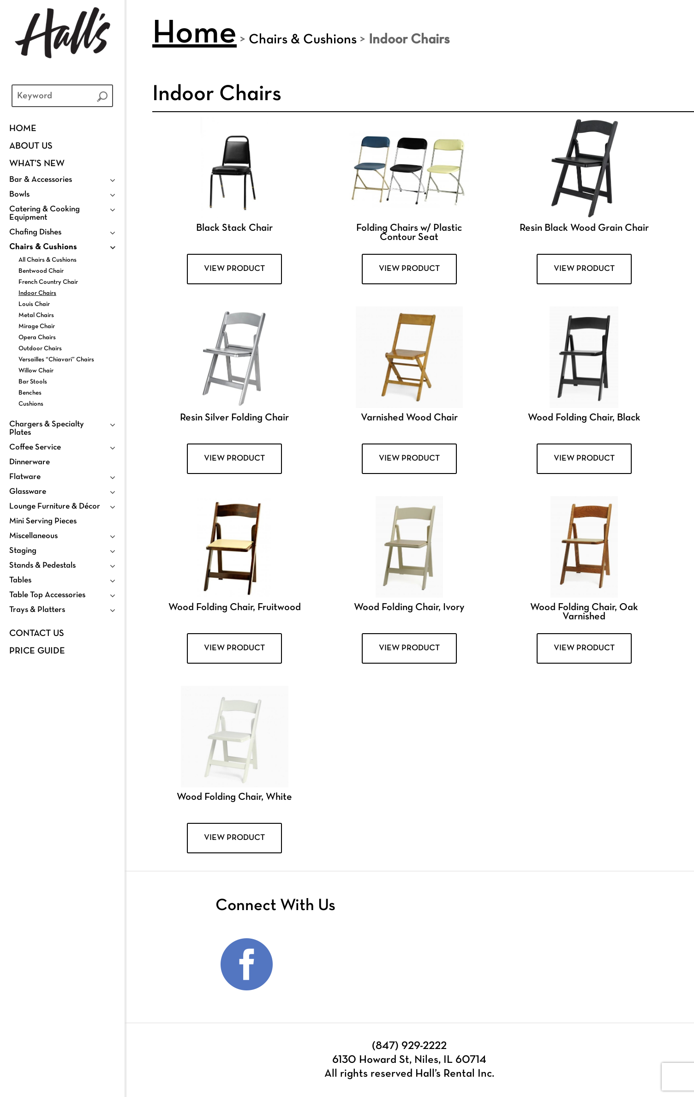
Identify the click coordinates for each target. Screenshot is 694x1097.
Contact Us (36, 633)
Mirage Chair (36, 327)
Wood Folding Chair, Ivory (409, 607)
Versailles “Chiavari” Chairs (56, 360)
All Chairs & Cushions (47, 260)
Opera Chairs (37, 338)
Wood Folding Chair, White (234, 797)
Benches (30, 393)
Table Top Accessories (47, 595)
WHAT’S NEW (37, 164)
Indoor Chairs (37, 293)
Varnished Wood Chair (409, 418)
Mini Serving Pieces (43, 521)
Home (22, 129)
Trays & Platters (37, 610)
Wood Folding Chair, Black (584, 418)
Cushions (30, 404)
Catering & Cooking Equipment (44, 213)
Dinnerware (29, 462)
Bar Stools (32, 382)
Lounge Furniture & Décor (54, 506)
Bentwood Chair (41, 271)
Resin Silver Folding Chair (234, 418)
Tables (20, 580)
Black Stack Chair (234, 228)
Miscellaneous (33, 536)
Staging (22, 551)
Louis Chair (34, 304)
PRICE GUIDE (37, 651)
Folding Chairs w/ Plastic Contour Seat (409, 233)
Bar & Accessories (40, 180)
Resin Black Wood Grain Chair (584, 228)
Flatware (25, 477)
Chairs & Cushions (43, 247)
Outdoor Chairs (40, 349)
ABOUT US (31, 146)
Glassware (27, 492)
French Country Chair (48, 282)
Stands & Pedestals (42, 565)
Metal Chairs (36, 315)
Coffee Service (35, 447)
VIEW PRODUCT (234, 269)
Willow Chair (36, 371)
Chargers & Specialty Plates (46, 428)
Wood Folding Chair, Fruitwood (234, 607)
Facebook (247, 964)
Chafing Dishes (35, 232)
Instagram (307, 964)
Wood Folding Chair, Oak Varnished (584, 612)
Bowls (19, 194)
